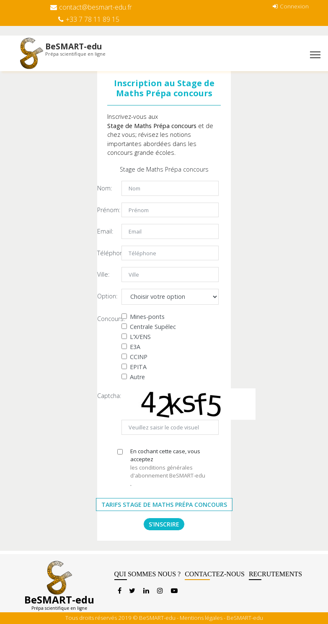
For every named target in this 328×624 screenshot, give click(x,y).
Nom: (104, 188)
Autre (137, 377)
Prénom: (106, 210)
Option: (106, 296)
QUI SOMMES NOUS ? (147, 575)
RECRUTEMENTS (275, 575)
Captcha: (106, 396)
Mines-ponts (147, 317)
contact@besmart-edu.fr (91, 7)
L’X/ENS (140, 337)
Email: (105, 231)
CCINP (138, 357)
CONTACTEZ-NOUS (215, 575)
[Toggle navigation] (315, 55)
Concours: (106, 319)
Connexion (291, 6)
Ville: (103, 274)
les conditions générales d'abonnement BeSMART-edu (167, 472)
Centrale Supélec (153, 327)
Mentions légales (201, 617)
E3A (135, 347)
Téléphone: (106, 253)
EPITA (138, 367)
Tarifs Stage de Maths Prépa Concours (164, 504)
